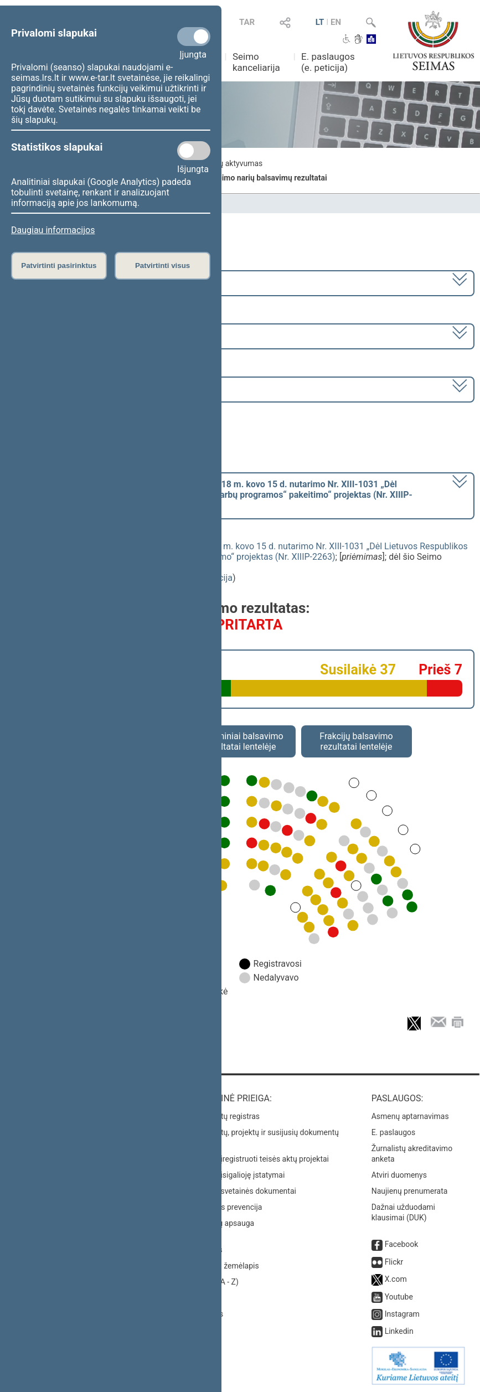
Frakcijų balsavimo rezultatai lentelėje (356, 741)
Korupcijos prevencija (225, 1207)
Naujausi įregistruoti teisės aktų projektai (258, 1158)
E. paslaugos (393, 1132)
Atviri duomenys (399, 1175)
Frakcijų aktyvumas (229, 163)
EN (336, 22)
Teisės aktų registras (224, 1116)
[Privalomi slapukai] (193, 36)
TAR (247, 22)
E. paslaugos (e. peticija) (328, 62)
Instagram (402, 1313)
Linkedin (399, 1331)
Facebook (402, 1244)
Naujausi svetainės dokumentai (242, 1191)
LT (320, 22)
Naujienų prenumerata (409, 1191)
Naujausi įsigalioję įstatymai (236, 1175)
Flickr (394, 1261)
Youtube (399, 1296)
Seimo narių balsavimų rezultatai (270, 177)
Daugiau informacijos (53, 230)
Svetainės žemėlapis (223, 1265)
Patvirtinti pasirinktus (58, 265)
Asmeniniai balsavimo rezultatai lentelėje (240, 741)
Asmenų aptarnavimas (410, 1116)
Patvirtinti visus (162, 265)
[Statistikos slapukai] (193, 150)
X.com (396, 1279)
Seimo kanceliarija (256, 62)
